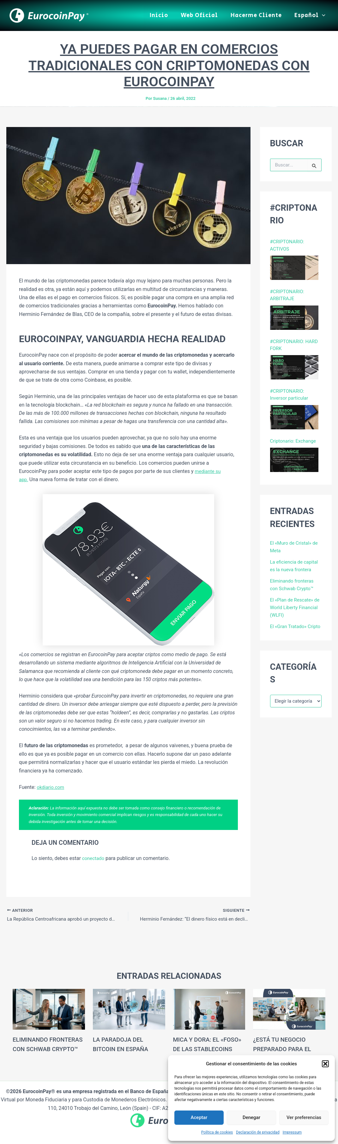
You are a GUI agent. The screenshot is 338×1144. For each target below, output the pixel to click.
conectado (94, 858)
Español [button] (310, 15)
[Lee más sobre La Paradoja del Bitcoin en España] (129, 1009)
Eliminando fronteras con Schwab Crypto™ (40, 1049)
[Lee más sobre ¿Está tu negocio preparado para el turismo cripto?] (289, 1009)
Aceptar (199, 1117)
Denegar (251, 1117)
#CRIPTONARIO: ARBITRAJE (288, 296)
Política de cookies (217, 1132)
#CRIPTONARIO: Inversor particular (290, 398)
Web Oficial (202, 15)
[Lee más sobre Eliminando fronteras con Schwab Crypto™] (49, 1009)
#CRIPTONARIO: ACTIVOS (288, 245)
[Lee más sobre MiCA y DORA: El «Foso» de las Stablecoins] (209, 1009)
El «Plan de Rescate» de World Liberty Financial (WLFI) (293, 611)
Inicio (163, 15)
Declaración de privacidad (257, 1132)
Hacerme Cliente (258, 15)
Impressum (292, 1132)
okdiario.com (51, 787)
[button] (325, 1064)
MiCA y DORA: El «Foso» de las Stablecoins (198, 1049)
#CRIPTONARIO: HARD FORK (295, 347)
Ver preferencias (304, 1117)
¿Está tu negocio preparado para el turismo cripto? (284, 1049)
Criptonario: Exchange (294, 445)
